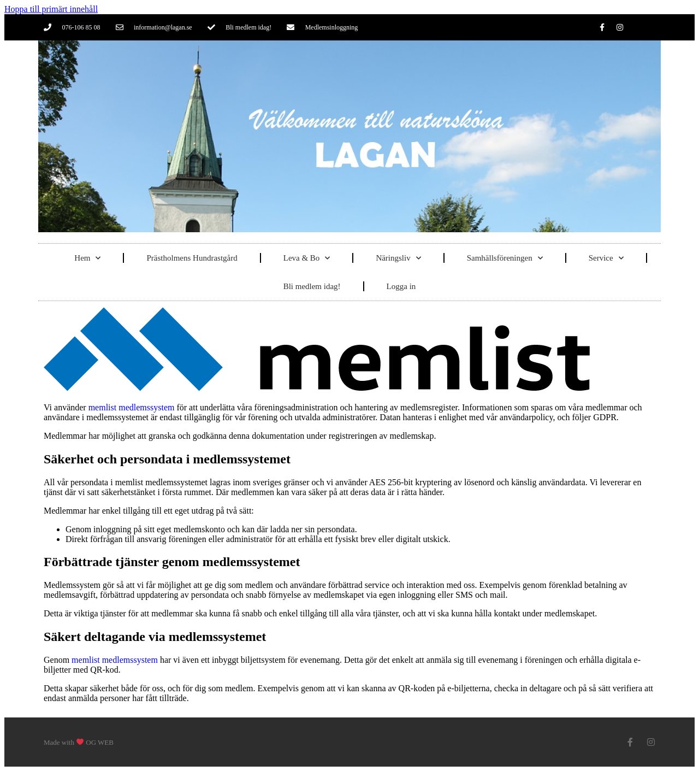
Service (606, 258)
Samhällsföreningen (505, 258)
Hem (87, 258)
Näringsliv (398, 258)
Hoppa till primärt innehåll (51, 9)
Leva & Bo (306, 258)
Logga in (401, 286)
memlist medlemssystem (131, 407)
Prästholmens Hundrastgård (191, 258)
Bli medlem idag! (312, 286)
